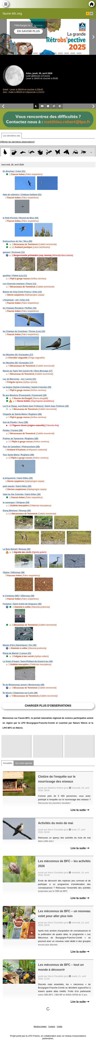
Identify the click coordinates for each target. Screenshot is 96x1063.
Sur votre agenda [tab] (23, 763)
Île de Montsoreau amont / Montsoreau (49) (23, 685)
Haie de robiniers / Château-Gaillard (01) (22, 194)
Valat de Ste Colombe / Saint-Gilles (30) (22, 494)
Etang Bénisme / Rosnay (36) (17, 510)
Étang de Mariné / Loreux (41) (17, 653)
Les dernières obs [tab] (11, 135)
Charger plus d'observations (48, 705)
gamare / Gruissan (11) (14, 252)
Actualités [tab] (7, 763)
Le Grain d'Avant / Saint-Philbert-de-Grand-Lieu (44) (28, 661)
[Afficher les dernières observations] (17, 142)
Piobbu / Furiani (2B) (13, 430)
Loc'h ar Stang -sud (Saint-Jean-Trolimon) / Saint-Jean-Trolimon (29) (36, 406)
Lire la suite (80, 810)
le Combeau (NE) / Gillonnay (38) (18, 596)
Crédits (59, 1026)
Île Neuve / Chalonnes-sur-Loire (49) (20, 693)
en (91, 13)
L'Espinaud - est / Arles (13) (16, 300)
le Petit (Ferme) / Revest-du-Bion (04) (20, 218)
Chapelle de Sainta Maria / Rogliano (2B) (22, 414)
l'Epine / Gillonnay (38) (13, 572)
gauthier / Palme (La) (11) (15, 275)
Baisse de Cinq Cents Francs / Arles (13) (22, 292)
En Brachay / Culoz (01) (14, 171)
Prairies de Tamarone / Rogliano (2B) (20, 438)
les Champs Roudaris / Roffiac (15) (19, 308)
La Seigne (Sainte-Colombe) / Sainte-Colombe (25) (27, 387)
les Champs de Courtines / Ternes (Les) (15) (24, 331)
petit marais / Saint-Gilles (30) (17, 486)
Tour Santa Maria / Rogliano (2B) (18, 455)
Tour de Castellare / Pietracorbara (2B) (21, 447)
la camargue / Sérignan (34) (16, 502)
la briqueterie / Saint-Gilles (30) (18, 478)
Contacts (51, 1026)
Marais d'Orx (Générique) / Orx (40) (19, 645)
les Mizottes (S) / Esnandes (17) (18, 355)
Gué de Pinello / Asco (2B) (15, 422)
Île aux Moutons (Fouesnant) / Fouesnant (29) (25, 395)
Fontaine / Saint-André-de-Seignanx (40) (22, 604)
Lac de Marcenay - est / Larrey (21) (19, 379)
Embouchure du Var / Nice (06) (17, 241)
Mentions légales (40, 1026)
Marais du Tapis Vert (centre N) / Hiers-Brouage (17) (28, 371)
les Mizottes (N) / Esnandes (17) (18, 363)
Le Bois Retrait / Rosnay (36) (16, 549)
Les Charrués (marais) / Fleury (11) (19, 284)
